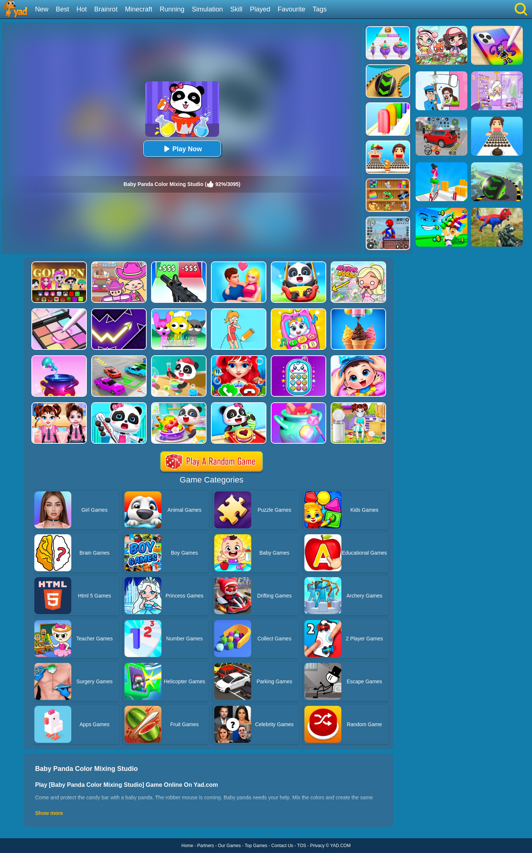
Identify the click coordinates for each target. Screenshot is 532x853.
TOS (301, 845)
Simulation (207, 9)
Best (62, 9)
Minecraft (138, 9)
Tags (320, 9)
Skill (236, 9)
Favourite (291, 9)
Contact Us (282, 845)
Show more (49, 813)
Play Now (182, 148)
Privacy (317, 845)
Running (172, 9)
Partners (205, 845)
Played (260, 9)
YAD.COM (340, 845)
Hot (81, 9)
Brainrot (105, 9)
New (41, 9)
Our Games (229, 845)
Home (187, 845)
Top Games (256, 845)
